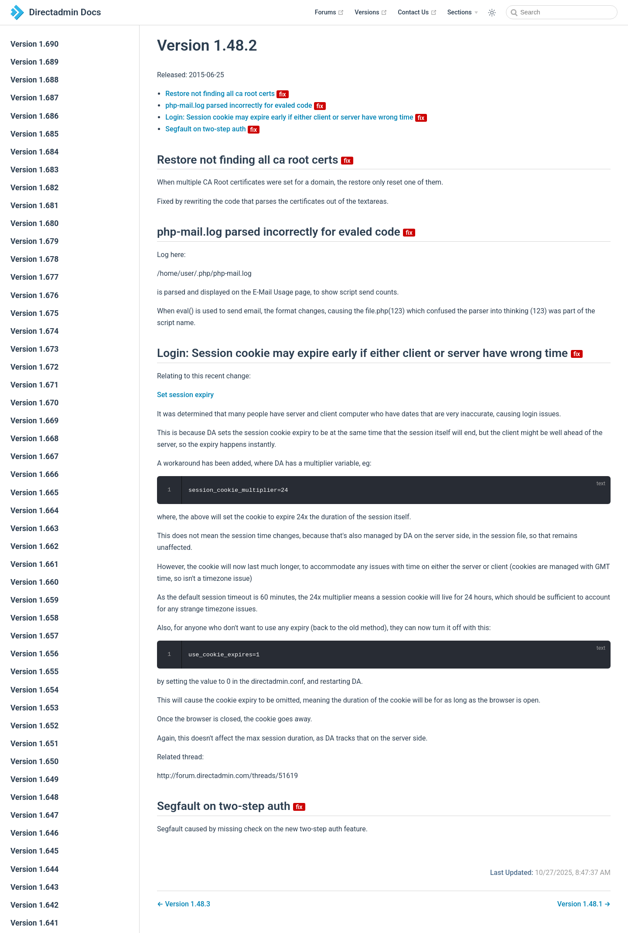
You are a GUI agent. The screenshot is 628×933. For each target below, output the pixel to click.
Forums (330, 12)
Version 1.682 (34, 187)
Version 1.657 (34, 635)
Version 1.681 (34, 205)
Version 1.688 (34, 79)
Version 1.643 (34, 887)
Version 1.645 (34, 851)
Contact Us (417, 12)
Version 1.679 (34, 241)
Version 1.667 (34, 456)
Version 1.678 (34, 259)
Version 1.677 (34, 277)
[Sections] (462, 12)
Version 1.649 (34, 779)
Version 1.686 (34, 116)
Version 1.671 (34, 385)
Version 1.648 (34, 797)
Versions (371, 12)
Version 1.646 (34, 833)
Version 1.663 (34, 528)
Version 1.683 (34, 169)
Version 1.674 (34, 331)
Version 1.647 (34, 815)
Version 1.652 (34, 725)
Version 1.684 (34, 151)
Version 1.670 (34, 402)
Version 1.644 (34, 869)
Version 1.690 (34, 44)
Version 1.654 (34, 690)
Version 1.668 (34, 438)
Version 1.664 (34, 510)
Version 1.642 (34, 905)
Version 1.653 (34, 707)
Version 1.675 (34, 313)
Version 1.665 (34, 492)
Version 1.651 (34, 743)
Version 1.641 (34, 923)
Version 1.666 (34, 474)
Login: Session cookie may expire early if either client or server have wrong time (296, 117)
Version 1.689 (34, 62)
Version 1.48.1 (580, 904)
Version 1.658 (34, 618)
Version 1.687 (34, 97)
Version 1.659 (34, 600)
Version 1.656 (34, 653)
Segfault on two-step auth (212, 129)
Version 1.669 (34, 420)
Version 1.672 (34, 367)
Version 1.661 (34, 564)
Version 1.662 (34, 546)
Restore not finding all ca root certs (226, 93)
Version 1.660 (34, 582)
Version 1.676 (34, 295)
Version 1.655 (34, 671)
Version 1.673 (34, 349)
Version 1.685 (34, 134)
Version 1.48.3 (186, 904)
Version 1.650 (34, 761)
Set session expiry (185, 395)
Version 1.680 (34, 223)
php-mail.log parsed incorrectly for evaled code (245, 105)
